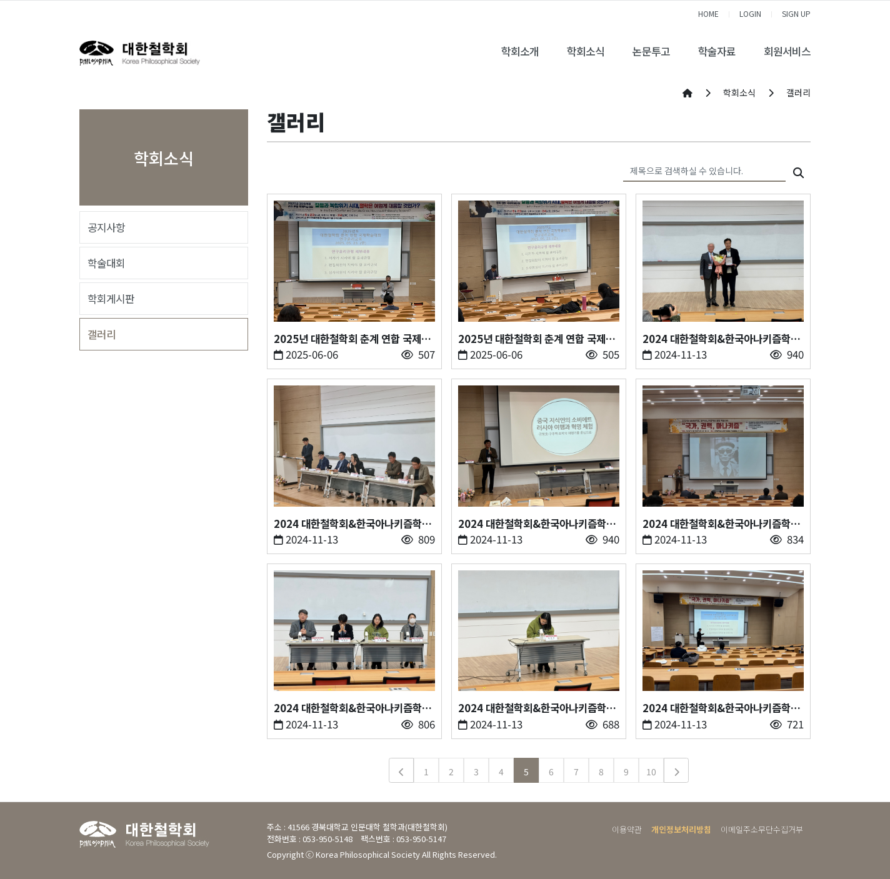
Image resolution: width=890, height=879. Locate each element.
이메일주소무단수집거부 (762, 829)
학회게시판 (111, 298)
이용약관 (627, 829)
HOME (708, 13)
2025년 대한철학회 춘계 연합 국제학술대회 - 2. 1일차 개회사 (352, 339)
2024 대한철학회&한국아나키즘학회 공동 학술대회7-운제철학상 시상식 (721, 339)
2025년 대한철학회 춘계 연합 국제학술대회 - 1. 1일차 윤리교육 (536, 339)
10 (651, 771)
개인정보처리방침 (681, 829)
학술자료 (717, 51)
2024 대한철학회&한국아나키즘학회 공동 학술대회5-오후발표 (537, 524)
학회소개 (520, 51)
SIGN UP (796, 13)
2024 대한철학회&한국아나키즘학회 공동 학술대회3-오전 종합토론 (352, 708)
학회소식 (585, 51)
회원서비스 (787, 51)
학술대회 (106, 263)
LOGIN (750, 13)
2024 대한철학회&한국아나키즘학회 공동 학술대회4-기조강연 (721, 524)
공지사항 (106, 227)
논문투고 (651, 51)
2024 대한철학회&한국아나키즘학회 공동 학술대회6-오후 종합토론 (352, 524)
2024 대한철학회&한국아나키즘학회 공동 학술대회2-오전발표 (537, 708)
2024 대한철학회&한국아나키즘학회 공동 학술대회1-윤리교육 (721, 708)
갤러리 (102, 334)
